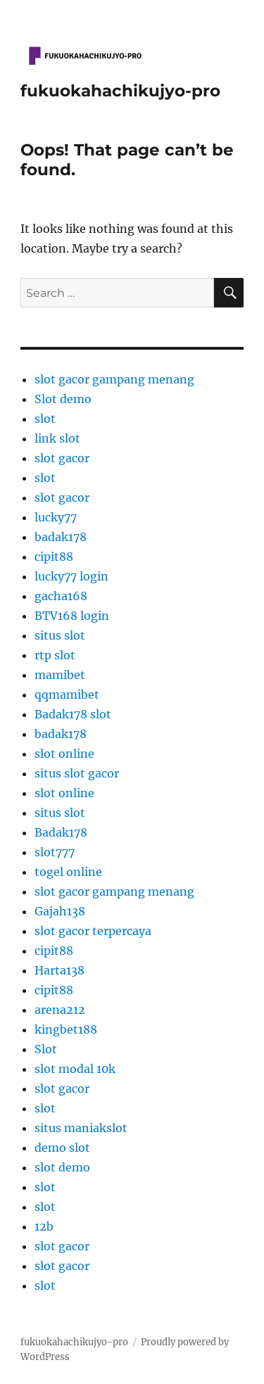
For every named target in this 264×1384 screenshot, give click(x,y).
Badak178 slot (72, 714)
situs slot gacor (76, 773)
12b (44, 1226)
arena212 (59, 1010)
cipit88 (53, 557)
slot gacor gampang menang (114, 379)
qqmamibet (66, 694)
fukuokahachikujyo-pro (120, 91)
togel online (68, 872)
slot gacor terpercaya (92, 931)
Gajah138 (59, 911)
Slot (45, 1049)
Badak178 (60, 832)
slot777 (54, 852)
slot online (64, 754)
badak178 (60, 537)
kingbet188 (65, 1029)
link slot (57, 438)
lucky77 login (71, 576)
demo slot (62, 1148)
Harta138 (59, 970)
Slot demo (63, 399)
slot (45, 419)
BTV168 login (71, 616)
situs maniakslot (80, 1128)
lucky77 (55, 517)
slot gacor (61, 458)
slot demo (62, 1167)
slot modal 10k (74, 1069)
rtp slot (54, 655)
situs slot (59, 635)
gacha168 (60, 596)
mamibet (59, 675)
